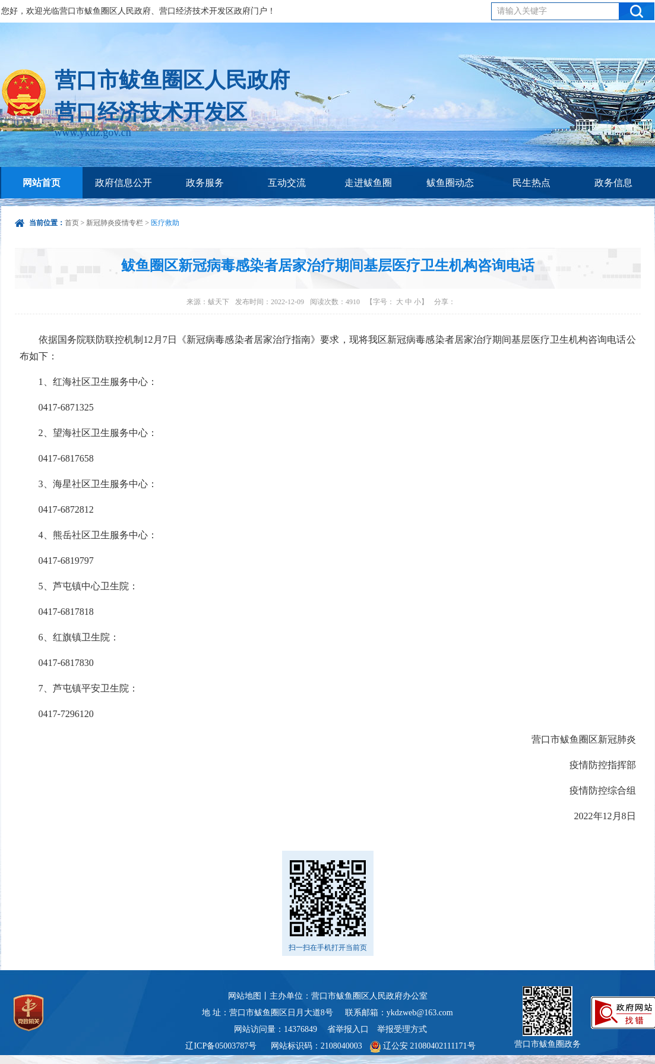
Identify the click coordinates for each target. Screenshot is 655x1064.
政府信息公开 (123, 183)
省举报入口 (348, 1029)
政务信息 (613, 183)
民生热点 (531, 183)
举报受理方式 (402, 1029)
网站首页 (42, 183)
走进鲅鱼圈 (368, 183)
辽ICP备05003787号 (221, 1045)
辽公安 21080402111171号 (422, 1045)
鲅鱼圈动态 (450, 183)
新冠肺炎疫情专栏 (114, 223)
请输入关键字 (522, 11)
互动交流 (287, 183)
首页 (72, 223)
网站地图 (244, 996)
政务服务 (205, 183)
